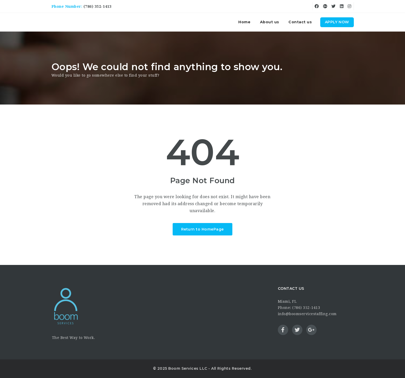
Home (244, 22)
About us (269, 22)
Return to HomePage (202, 229)
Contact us (300, 22)
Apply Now (337, 22)
